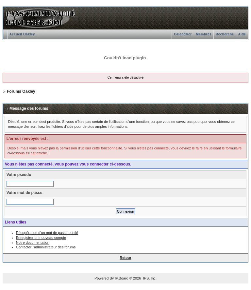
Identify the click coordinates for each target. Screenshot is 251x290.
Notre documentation (32, 242)
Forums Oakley (21, 91)
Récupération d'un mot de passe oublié (47, 233)
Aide (242, 34)
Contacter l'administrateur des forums (45, 247)
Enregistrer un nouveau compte (41, 238)
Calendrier (183, 34)
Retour (125, 258)
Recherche (225, 34)
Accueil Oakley (22, 34)
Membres (203, 34)
